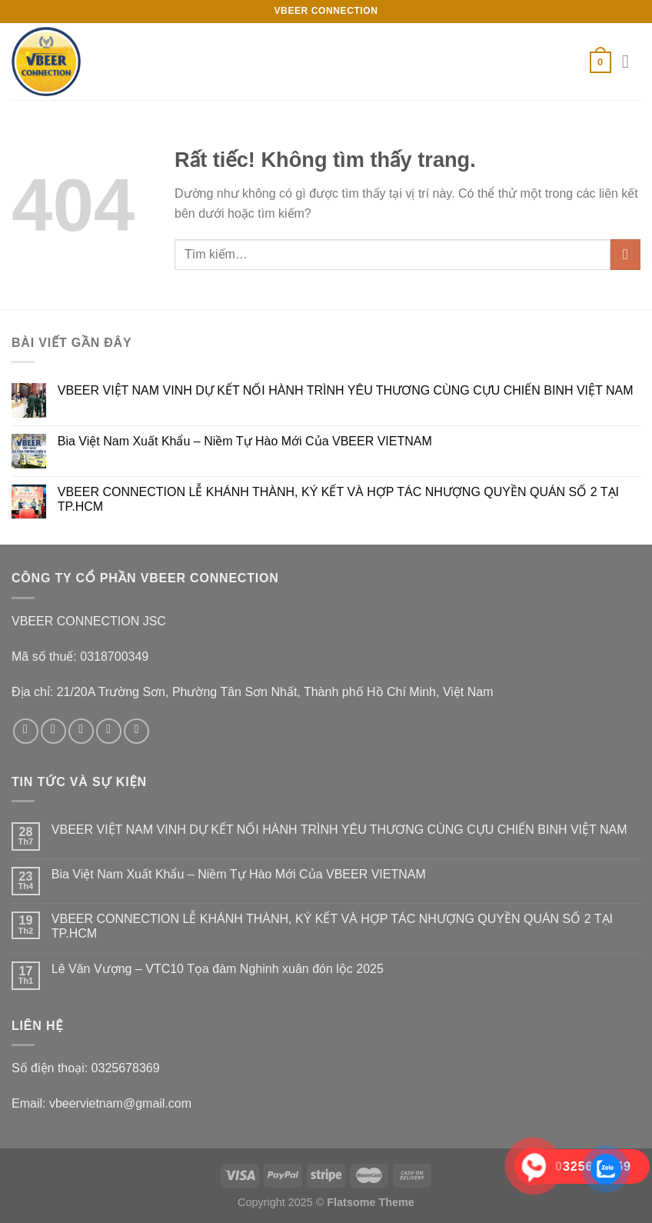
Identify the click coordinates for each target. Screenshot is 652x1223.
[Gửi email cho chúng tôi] (108, 731)
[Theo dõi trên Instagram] (53, 731)
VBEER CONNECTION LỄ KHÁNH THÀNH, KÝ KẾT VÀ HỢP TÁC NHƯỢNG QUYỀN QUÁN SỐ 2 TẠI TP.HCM (338, 499)
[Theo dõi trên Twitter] (81, 731)
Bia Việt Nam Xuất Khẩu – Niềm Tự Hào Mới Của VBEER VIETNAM (245, 441)
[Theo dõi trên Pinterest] (136, 731)
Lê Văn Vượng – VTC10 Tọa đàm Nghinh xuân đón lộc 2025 (218, 968)
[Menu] (631, 61)
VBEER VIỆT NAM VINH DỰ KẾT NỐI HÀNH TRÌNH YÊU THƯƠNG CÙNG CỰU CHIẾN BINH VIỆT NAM (346, 390)
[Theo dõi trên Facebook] (25, 731)
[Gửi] (625, 254)
